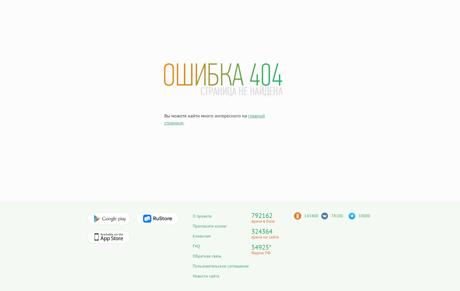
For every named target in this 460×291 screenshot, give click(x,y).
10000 (364, 215)
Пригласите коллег (210, 226)
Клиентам (202, 236)
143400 (311, 215)
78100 (337, 215)
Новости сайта (206, 276)
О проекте (202, 216)
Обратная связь (207, 256)
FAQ (196, 246)
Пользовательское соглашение (221, 266)
